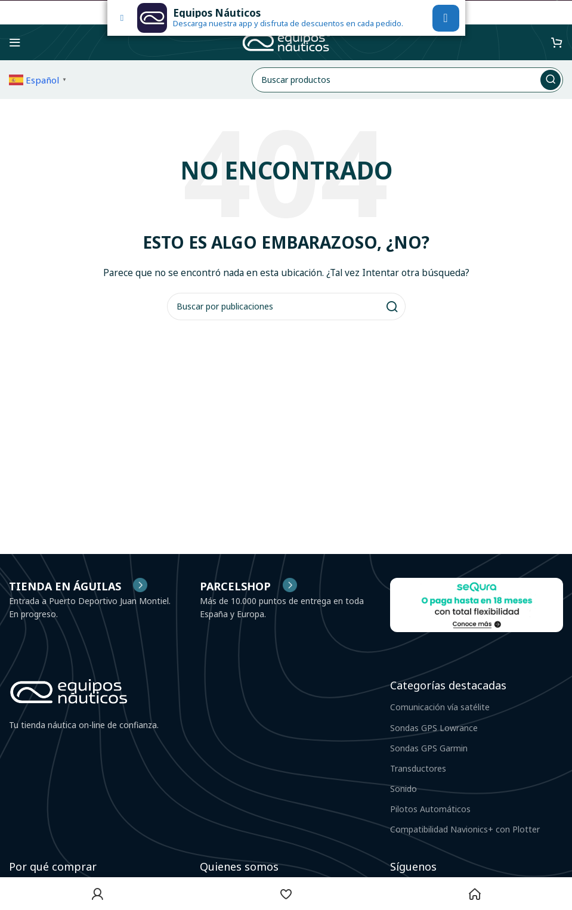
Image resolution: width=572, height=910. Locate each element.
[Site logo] (286, 41)
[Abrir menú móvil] (15, 42)
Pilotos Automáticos (430, 809)
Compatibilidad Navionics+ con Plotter (465, 829)
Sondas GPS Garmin (429, 748)
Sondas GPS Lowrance (434, 727)
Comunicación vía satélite (440, 707)
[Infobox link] (248, 586)
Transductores (418, 768)
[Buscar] (407, 79)
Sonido (403, 788)
